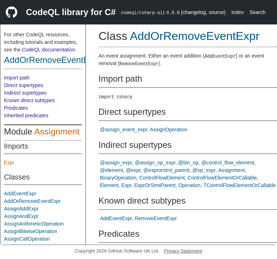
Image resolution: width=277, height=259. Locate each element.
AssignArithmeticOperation (34, 224)
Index (237, 12)
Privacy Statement (183, 251)
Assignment (56, 131)
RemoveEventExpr (156, 218)
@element (111, 170)
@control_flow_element (227, 162)
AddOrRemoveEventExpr (52, 60)
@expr (133, 170)
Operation (189, 185)
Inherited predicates (26, 115)
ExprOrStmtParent (154, 185)
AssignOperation (169, 129)
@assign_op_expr (155, 162)
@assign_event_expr (123, 129)
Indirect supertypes (25, 93)
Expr (9, 162)
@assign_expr (116, 162)
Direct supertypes (23, 85)
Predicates (16, 108)
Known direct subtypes (29, 100)
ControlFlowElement (162, 178)
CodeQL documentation (48, 50)
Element (109, 185)
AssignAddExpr (21, 209)
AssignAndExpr (21, 216)
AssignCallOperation (27, 239)
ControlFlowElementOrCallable (222, 178)
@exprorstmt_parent (167, 170)
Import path (17, 78)
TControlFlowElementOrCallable (239, 185)
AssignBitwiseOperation (30, 231)
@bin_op (188, 162)
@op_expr (203, 170)
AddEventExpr (20, 193)
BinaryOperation (118, 178)
